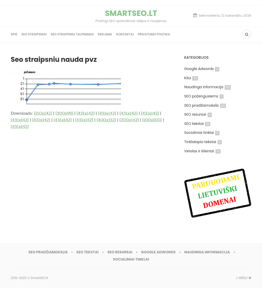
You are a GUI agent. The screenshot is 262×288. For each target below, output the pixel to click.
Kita (191, 78)
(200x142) (129, 120)
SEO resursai (198, 114)
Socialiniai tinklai (202, 132)
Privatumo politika (154, 34)
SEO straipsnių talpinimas (72, 34)
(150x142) (43, 113)
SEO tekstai (197, 123)
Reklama (105, 34)
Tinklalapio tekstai (203, 141)
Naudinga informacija (207, 87)
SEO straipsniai (34, 34)
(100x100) (152, 120)
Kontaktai (125, 34)
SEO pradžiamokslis (205, 105)
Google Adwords (201, 68)
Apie (14, 34)
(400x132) (106, 120)
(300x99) (64, 113)
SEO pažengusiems (204, 96)
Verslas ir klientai (202, 151)
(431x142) (85, 113)
